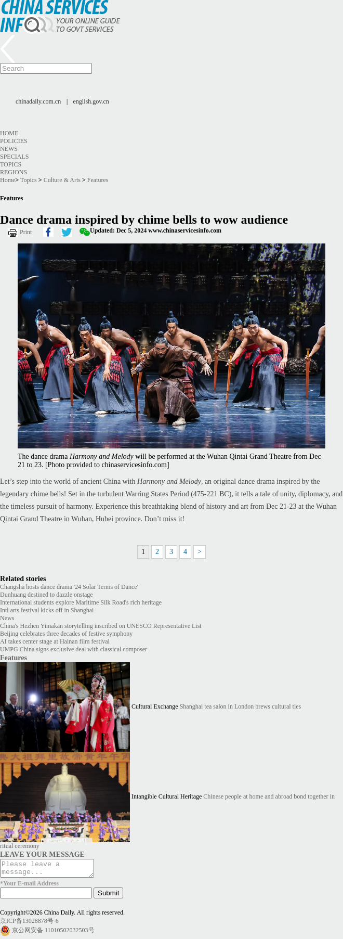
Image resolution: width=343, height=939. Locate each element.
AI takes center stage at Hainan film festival (55, 641)
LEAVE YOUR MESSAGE (42, 854)
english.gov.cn (91, 101)
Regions (13, 172)
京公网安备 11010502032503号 (53, 933)
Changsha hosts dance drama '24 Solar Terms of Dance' (69, 586)
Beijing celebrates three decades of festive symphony (66, 633)
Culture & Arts (62, 180)
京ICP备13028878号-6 (29, 924)
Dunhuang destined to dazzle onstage (46, 594)
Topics (10, 164)
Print (26, 232)
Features (98, 180)
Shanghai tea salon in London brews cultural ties (240, 706)
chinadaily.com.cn (38, 101)
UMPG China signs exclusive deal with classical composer (73, 649)
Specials (14, 156)
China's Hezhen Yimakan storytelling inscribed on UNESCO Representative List (101, 625)
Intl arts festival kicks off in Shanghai (47, 610)
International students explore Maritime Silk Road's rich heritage (81, 602)
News (9, 148)
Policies (14, 141)
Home (9, 133)
